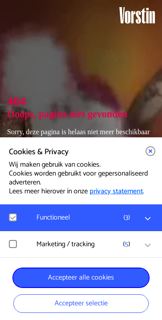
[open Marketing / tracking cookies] (148, 245)
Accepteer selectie (81, 303)
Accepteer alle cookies (81, 278)
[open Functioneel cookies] (148, 218)
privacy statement (116, 191)
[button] (150, 151)
